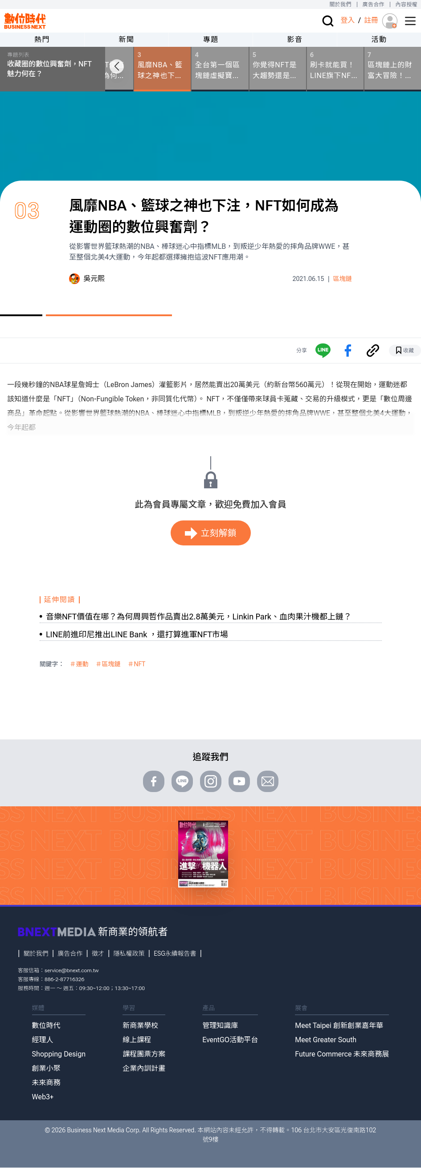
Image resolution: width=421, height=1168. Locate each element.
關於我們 (340, 4)
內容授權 (406, 4)
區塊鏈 (342, 278)
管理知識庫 (220, 1025)
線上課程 (137, 1040)
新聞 (126, 39)
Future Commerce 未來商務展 (342, 1054)
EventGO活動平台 (230, 1040)
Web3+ (43, 1097)
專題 (210, 39)
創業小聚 (46, 1068)
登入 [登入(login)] (347, 20)
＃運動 (79, 664)
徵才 (98, 953)
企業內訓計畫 (144, 1068)
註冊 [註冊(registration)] (371, 20)
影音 (294, 39)
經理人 (42, 1040)
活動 (379, 39)
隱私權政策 (129, 953)
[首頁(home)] (25, 20)
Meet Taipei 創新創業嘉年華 (339, 1025)
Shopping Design (59, 1054)
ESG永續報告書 (175, 953)
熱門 (42, 39)
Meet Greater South (325, 1040)
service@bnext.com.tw (72, 970)
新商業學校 (140, 1025)
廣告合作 (373, 4)
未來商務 (46, 1082)
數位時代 (46, 1025)
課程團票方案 (144, 1054)
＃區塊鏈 (108, 664)
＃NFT (137, 664)
